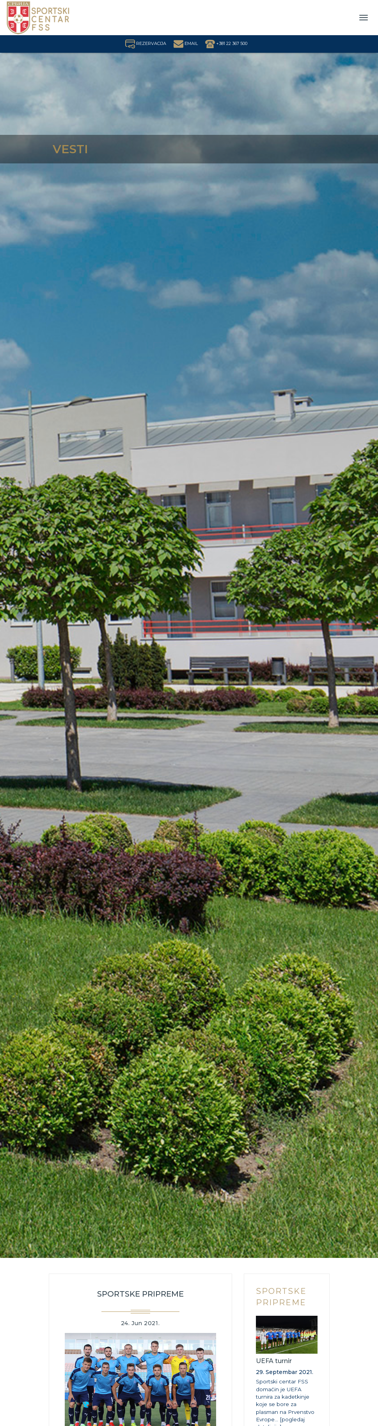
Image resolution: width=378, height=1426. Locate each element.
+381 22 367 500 (226, 43)
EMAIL (186, 43)
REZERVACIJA (145, 43)
